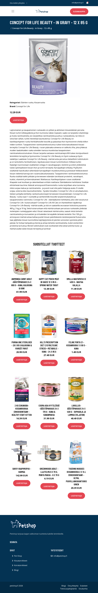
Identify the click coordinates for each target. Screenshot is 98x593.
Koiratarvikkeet (20, 565)
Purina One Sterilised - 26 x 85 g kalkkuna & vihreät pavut (21, 345)
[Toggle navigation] (13, 11)
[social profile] (27, 3)
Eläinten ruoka (27, 102)
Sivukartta (83, 588)
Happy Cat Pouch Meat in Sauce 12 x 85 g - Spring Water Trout (49, 282)
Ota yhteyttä (73, 585)
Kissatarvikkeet (20, 560)
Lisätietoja (18, 120)
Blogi (16, 570)
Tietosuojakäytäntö (68, 588)
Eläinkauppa (79, 11)
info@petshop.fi (77, 3)
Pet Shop (18, 556)
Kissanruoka (39, 102)
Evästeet (83, 585)
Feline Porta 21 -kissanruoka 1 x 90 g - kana (76, 345)
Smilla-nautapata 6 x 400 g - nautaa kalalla (76, 282)
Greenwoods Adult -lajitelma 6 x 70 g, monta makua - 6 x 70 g (49, 471)
